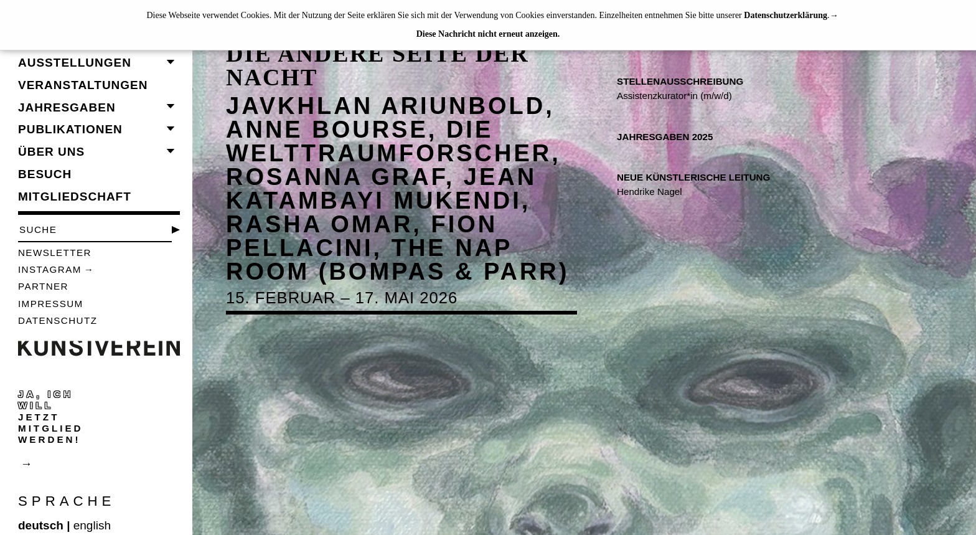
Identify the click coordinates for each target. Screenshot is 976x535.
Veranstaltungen (83, 85)
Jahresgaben (67, 107)
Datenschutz (57, 320)
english (92, 525)
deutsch (40, 525)
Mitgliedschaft (74, 196)
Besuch (45, 174)
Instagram (50, 269)
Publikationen (70, 129)
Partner (43, 286)
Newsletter (55, 252)
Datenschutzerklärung (785, 15)
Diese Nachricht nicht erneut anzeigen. (488, 34)
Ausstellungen (74, 62)
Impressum (50, 303)
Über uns (51, 151)
